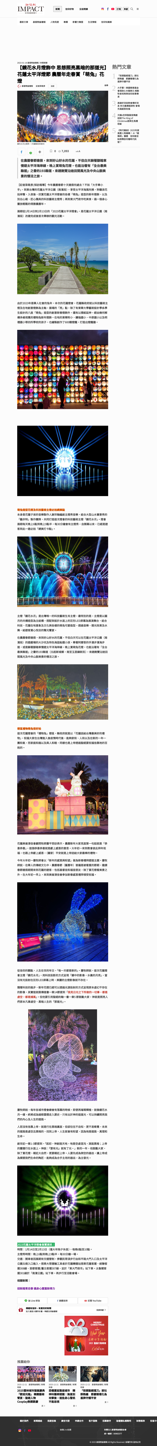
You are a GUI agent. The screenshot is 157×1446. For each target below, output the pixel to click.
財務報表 (140, 1420)
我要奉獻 (101, 1310)
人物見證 (54, 22)
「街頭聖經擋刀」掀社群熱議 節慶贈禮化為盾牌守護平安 (93, 1394)
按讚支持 (62, 1300)
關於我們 (24, 1420)
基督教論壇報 (39, 22)
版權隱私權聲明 (123, 1420)
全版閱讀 (83, 9)
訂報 (119, 9)
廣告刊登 (65, 1420)
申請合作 (79, 1420)
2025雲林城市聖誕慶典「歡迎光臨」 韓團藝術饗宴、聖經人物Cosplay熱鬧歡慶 (31, 1396)
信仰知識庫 (106, 22)
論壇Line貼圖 (65, 1429)
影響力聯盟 (78, 22)
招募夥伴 (106, 1420)
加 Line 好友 (32, 1300)
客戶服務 (93, 1420)
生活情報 (92, 22)
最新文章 (24, 22)
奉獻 (126, 9)
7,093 (63, 151)
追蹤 (52, 86)
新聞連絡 (38, 1420)
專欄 (66, 22)
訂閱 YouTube (92, 1300)
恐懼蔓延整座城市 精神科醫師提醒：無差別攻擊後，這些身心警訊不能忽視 (62, 1396)
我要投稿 (51, 1420)
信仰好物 (69, 9)
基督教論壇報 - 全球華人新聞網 (30, 9)
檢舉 (106, 85)
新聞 (57, 9)
